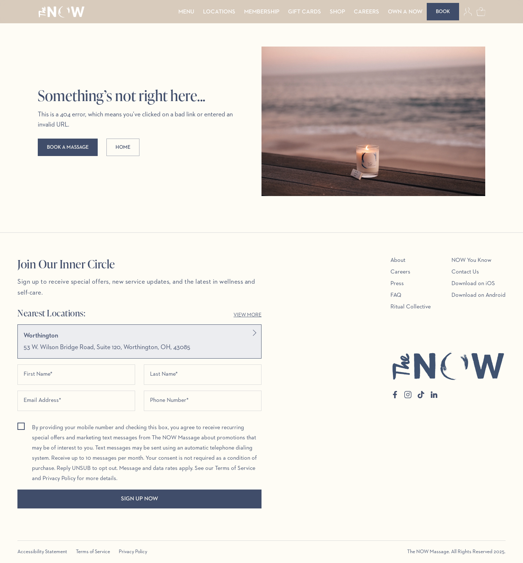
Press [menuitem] (397, 284)
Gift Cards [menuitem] (304, 12)
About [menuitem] (397, 260)
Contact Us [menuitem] (465, 272)
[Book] (443, 11)
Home (122, 147)
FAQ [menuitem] (395, 295)
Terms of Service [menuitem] (93, 551)
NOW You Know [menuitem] (471, 260)
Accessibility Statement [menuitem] (42, 551)
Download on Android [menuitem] (478, 295)
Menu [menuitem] (186, 12)
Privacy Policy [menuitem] (133, 551)
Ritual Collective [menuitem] (410, 307)
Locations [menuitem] (219, 12)
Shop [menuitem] (337, 12)
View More (248, 315)
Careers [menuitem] (366, 12)
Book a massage (68, 147)
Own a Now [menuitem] (405, 12)
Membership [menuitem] (261, 12)
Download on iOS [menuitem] (473, 284)
